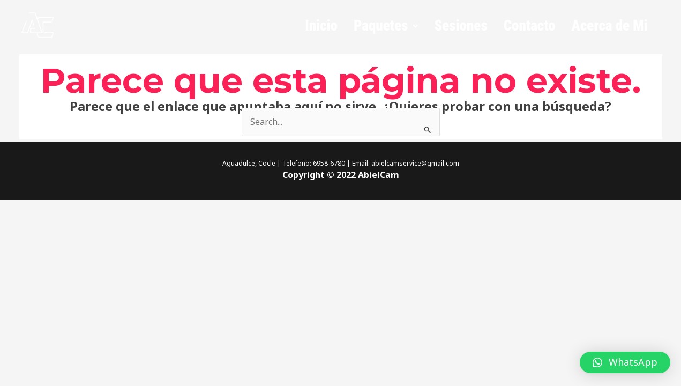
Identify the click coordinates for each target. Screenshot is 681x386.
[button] (386, 26)
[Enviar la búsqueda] (428, 129)
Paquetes (386, 25)
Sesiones (460, 25)
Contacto (530, 25)
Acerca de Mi (610, 25)
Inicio (321, 25)
